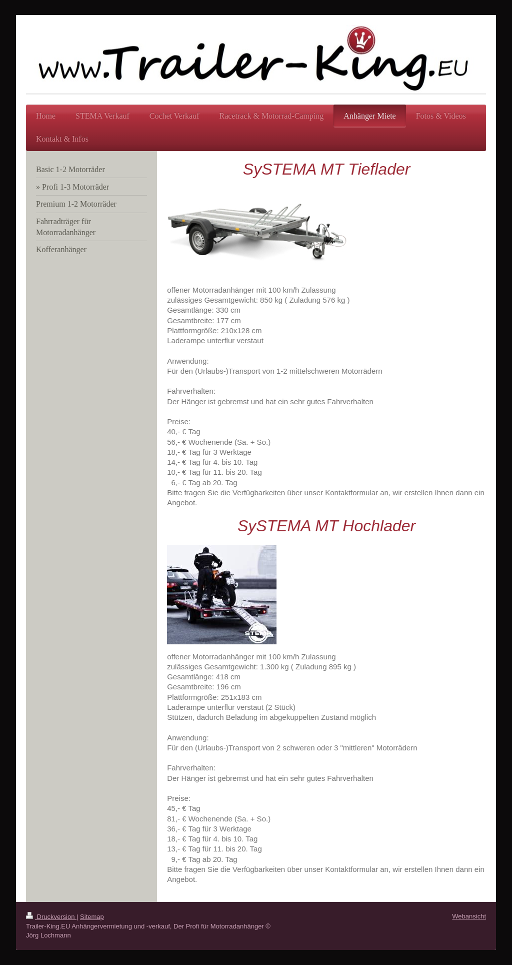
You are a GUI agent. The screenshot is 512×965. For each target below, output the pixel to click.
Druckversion (51, 916)
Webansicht (469, 916)
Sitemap (92, 916)
